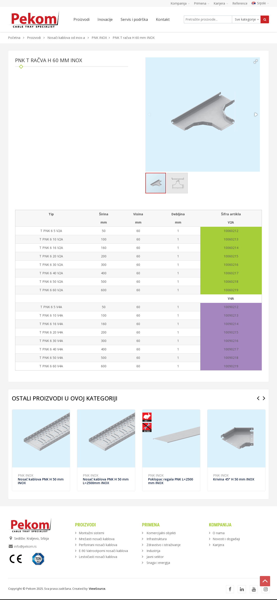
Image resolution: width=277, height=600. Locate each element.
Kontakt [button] (163, 19)
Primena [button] (201, 3)
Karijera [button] (221, 3)
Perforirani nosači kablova (98, 545)
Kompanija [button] (180, 3)
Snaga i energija (158, 562)
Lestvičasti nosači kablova (98, 557)
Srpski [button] (260, 3)
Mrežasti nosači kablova (96, 539)
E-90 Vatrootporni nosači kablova (103, 551)
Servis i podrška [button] (134, 19)
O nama (219, 533)
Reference (239, 3)
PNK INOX (99, 37)
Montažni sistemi (91, 533)
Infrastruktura (157, 539)
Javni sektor (155, 557)
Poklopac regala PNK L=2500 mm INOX (170, 481)
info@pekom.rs (25, 546)
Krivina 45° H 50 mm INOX (233, 479)
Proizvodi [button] (81, 19)
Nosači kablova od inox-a (66, 37)
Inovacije (105, 19)
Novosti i (226, 539)
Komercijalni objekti (161, 533)
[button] (255, 61)
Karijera (218, 545)
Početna (14, 37)
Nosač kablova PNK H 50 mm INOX (41, 481)
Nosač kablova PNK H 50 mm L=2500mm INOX (106, 481)
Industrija (153, 551)
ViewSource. (97, 589)
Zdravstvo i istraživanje (164, 545)
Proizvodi (34, 37)
